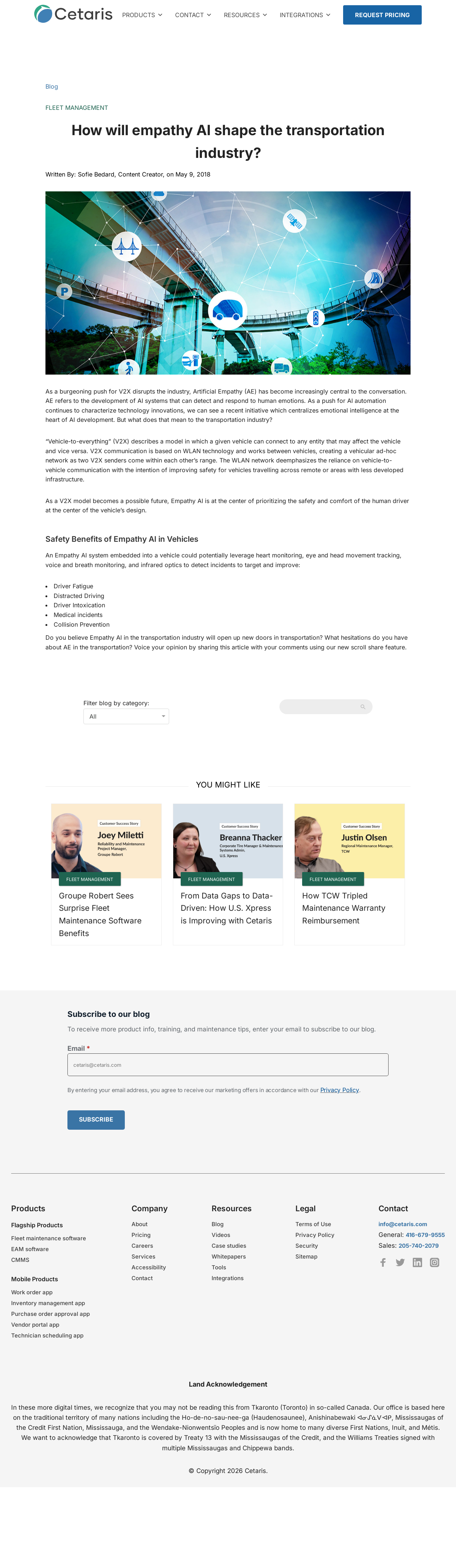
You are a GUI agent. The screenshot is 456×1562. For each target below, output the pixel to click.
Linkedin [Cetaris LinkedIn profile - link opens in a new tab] (417, 1262)
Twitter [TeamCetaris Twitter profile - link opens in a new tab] (400, 1262)
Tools (219, 1267)
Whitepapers (229, 1256)
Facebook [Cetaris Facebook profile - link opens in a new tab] (383, 1262)
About (140, 1224)
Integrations (305, 15)
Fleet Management (76, 107)
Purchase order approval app (50, 1313)
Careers (142, 1245)
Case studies (229, 1245)
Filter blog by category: (116, 703)
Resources (246, 15)
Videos (221, 1234)
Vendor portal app (35, 1324)
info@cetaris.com (403, 1224)
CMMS (20, 1259)
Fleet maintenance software (48, 1238)
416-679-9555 (425, 1234)
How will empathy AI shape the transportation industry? (228, 141)
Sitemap (306, 1256)
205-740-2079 (419, 1245)
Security (306, 1245)
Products (142, 15)
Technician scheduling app (47, 1335)
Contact (193, 15)
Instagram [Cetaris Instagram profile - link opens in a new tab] (434, 1262)
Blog (51, 86)
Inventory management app (48, 1303)
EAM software (30, 1249)
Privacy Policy (339, 1090)
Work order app (32, 1292)
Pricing (141, 1234)
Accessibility (149, 1267)
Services (143, 1256)
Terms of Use (313, 1224)
